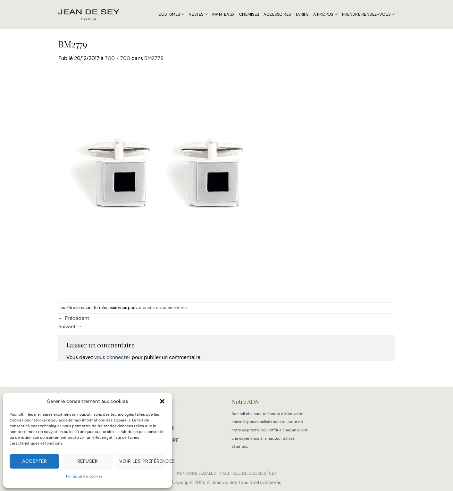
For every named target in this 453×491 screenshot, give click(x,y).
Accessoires (277, 14)
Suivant (70, 326)
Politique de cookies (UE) (248, 473)
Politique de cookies (84, 476)
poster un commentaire (165, 307)
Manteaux (223, 14)
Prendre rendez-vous (368, 14)
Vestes (198, 14)
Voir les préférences (142, 461)
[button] (162, 401)
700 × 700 (117, 58)
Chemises (249, 14)
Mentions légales (196, 473)
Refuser (87, 461)
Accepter (34, 461)
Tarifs (302, 14)
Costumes (171, 14)
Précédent (73, 318)
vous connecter (112, 357)
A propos (325, 14)
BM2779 (154, 58)
